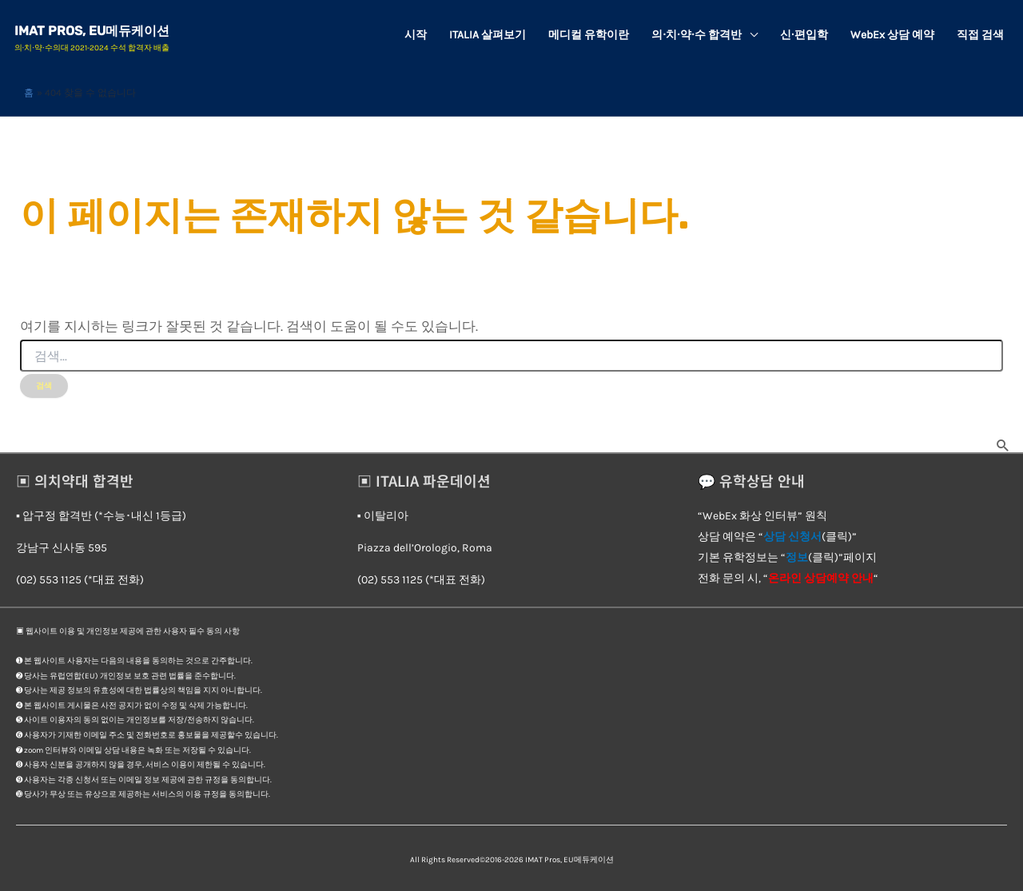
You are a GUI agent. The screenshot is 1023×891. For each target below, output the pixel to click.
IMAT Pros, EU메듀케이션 (93, 30)
